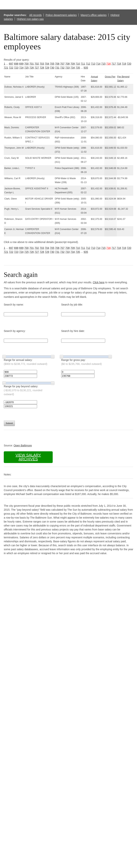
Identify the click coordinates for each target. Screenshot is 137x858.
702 (37, 63)
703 (42, 63)
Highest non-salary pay (30, 19)
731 (57, 67)
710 (78, 63)
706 (57, 63)
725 (26, 67)
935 (86, 67)
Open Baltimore (23, 445)
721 (6, 67)
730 (52, 67)
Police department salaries (61, 15)
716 (108, 63)
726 (31, 67)
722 (11, 67)
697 (11, 63)
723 (16, 67)
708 (67, 63)
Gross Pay (110, 76)
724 (21, 67)
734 (72, 67)
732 (62, 67)
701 (31, 63)
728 (42, 67)
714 (98, 63)
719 (124, 63)
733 (67, 67)
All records (35, 15)
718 (119, 63)
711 (83, 63)
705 (52, 63)
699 (21, 63)
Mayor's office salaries (94, 15)
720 (129, 63)
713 (93, 63)
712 (88, 63)
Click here (98, 282)
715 (103, 63)
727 (37, 67)
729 (47, 67)
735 (78, 67)
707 (62, 63)
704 (47, 63)
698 (16, 63)
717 (113, 63)
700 (26, 63)
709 (72, 63)
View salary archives (28, 457)
